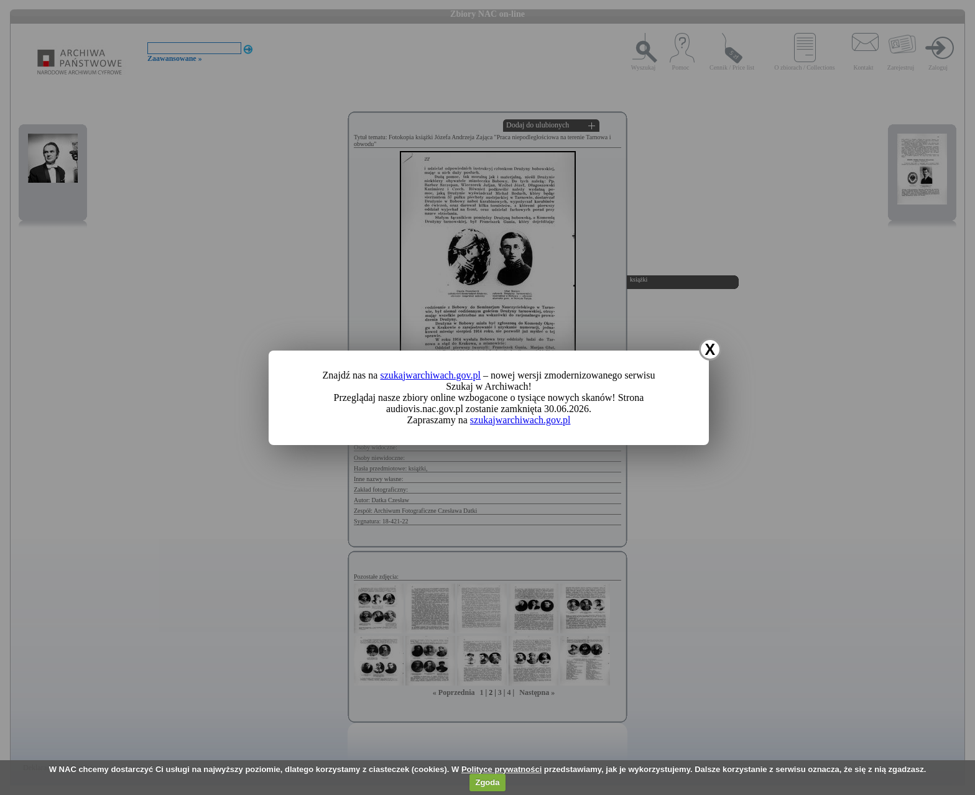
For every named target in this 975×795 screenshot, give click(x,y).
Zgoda (487, 782)
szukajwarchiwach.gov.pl (430, 375)
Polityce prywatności (501, 769)
